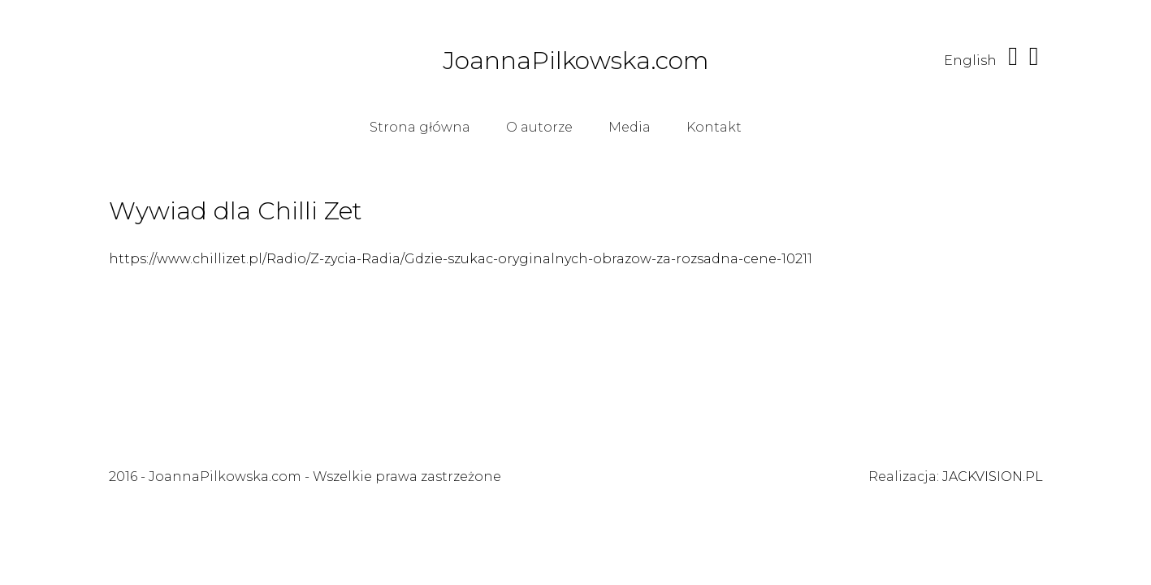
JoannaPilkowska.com (576, 61)
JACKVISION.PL (992, 476)
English (970, 60)
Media (629, 127)
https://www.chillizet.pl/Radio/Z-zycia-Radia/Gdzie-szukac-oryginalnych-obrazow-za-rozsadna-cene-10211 (460, 258)
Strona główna (420, 127)
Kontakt (714, 127)
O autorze (539, 127)
